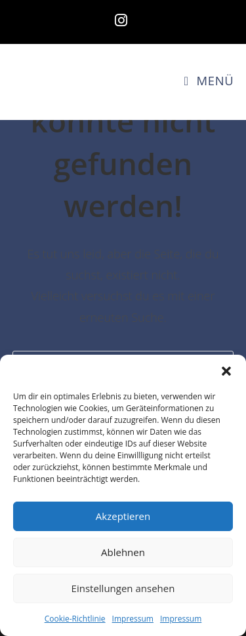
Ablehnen (123, 552)
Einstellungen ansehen (123, 588)
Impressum (133, 618)
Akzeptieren (123, 516)
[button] (226, 371)
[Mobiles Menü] (209, 80)
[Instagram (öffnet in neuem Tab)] (123, 20)
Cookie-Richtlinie (75, 618)
